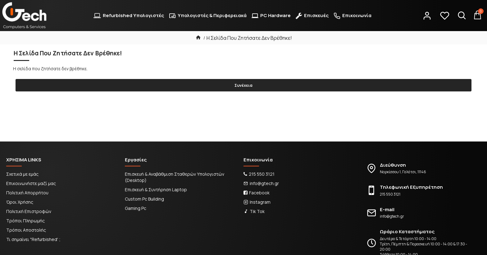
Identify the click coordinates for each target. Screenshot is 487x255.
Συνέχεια (243, 85)
